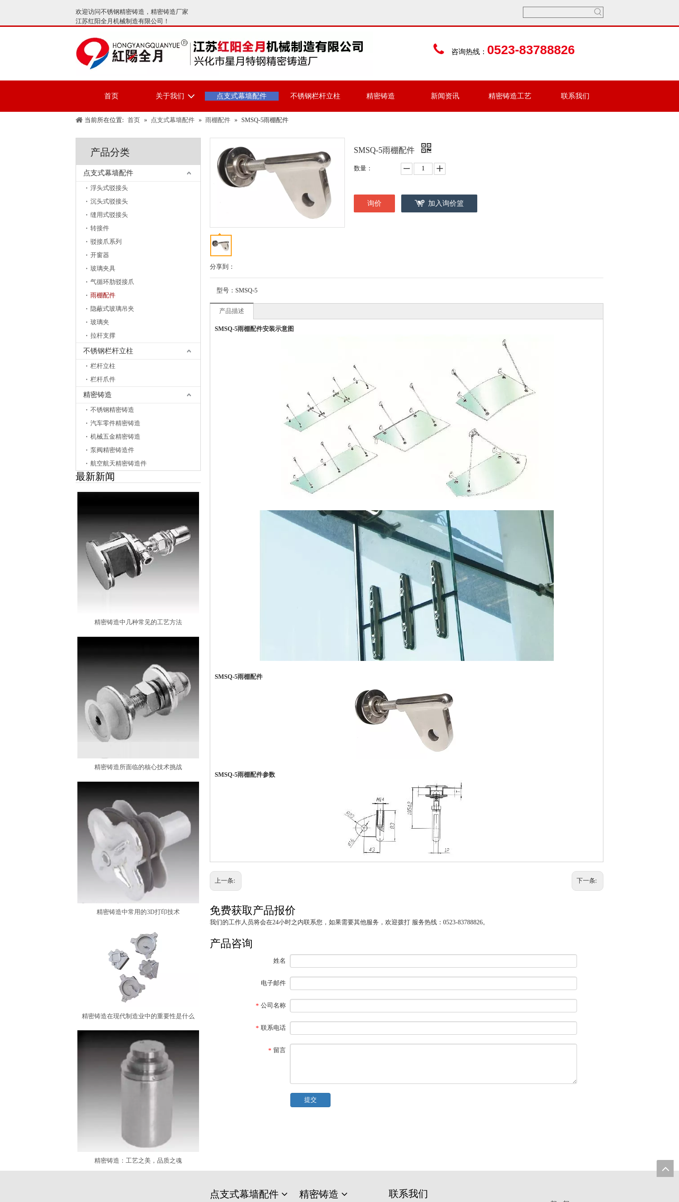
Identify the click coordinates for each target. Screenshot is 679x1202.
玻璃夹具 (102, 268)
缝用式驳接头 (109, 215)
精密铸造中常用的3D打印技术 (138, 912)
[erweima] (563, 1194)
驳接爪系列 (106, 241)
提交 (310, 1099)
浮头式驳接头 (109, 188)
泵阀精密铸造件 (112, 450)
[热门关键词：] (598, 12)
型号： (225, 290)
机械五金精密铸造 (115, 436)
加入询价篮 (446, 203)
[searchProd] (558, 12)
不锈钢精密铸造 (122, 11)
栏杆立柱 (102, 366)
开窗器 (99, 255)
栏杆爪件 (102, 379)
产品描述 (231, 311)
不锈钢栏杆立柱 (108, 351)
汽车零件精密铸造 (115, 423)
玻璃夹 (99, 322)
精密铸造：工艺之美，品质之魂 (138, 1160)
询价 (374, 203)
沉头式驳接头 (109, 201)
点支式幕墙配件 (108, 173)
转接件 (99, 228)
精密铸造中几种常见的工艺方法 (138, 622)
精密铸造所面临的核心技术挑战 (138, 767)
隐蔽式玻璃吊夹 (112, 308)
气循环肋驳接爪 (112, 282)
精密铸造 (163, 11)
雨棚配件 (102, 295)
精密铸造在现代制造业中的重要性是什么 (138, 1016)
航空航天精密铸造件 (118, 463)
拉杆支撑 (102, 335)
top (665, 1168)
